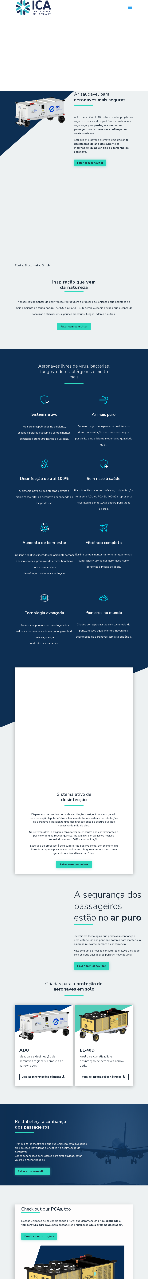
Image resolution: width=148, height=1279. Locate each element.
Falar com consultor (89, 162)
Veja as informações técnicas (41, 1030)
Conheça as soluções (40, 1190)
